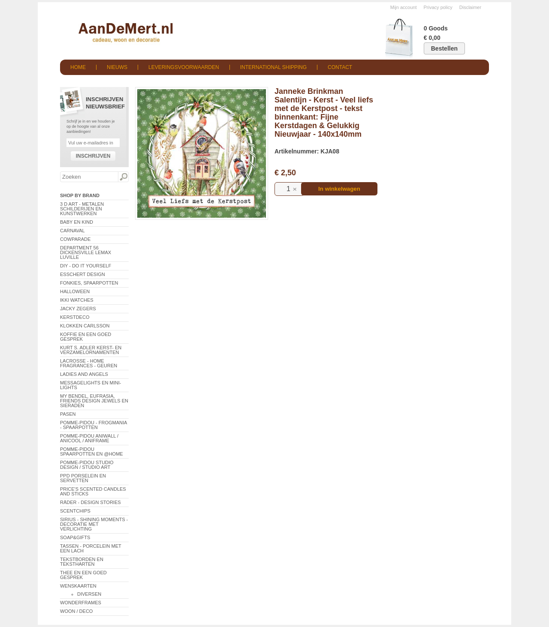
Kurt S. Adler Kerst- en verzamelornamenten (90, 350)
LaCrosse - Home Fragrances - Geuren (88, 363)
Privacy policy (438, 7)
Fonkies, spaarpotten (89, 282)
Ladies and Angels (84, 374)
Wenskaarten (78, 585)
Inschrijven (93, 156)
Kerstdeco (74, 317)
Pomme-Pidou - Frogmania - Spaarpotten (93, 425)
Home (78, 67)
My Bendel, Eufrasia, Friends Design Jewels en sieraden (94, 400)
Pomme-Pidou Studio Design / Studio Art (87, 465)
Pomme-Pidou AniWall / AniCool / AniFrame (89, 438)
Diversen (89, 594)
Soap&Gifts (75, 537)
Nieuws (117, 67)
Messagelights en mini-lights (90, 385)
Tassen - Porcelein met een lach (90, 548)
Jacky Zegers (78, 308)
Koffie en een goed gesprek (85, 337)
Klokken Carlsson (85, 325)
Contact (340, 67)
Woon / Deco (76, 611)
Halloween (75, 291)
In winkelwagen (339, 189)
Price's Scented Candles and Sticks (93, 491)
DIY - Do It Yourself (85, 265)
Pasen (67, 414)
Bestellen (444, 48)
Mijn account (403, 7)
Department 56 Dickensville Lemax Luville (85, 252)
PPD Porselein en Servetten (83, 478)
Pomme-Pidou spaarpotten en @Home (91, 451)
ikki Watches (77, 300)
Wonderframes (80, 602)
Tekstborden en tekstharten (81, 562)
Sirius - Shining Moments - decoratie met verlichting (94, 524)
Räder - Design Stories (90, 502)
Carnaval (72, 230)
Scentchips (75, 510)
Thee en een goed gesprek (83, 575)
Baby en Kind (76, 222)
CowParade (75, 239)
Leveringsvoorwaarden (183, 67)
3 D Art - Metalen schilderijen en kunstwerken (82, 208)
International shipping (273, 67)
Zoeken (123, 177)
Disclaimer (470, 7)
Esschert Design (82, 274)
